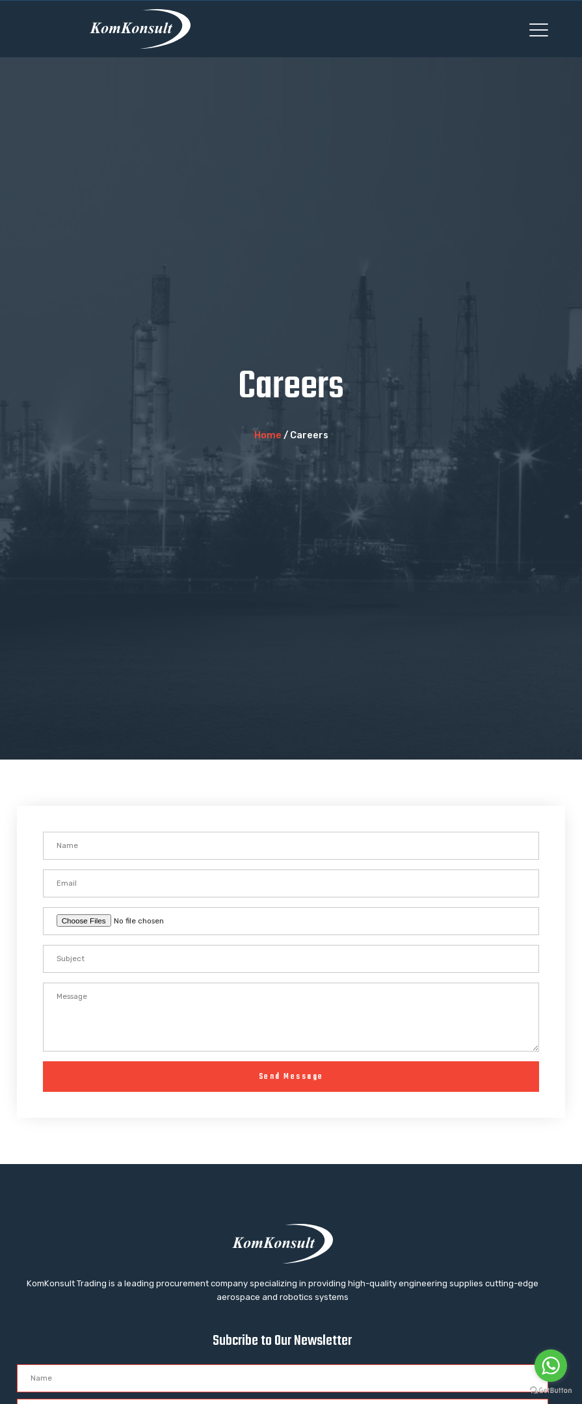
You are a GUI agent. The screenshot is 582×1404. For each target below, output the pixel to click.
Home (268, 435)
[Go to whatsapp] (551, 1365)
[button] (538, 29)
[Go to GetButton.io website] (551, 1390)
